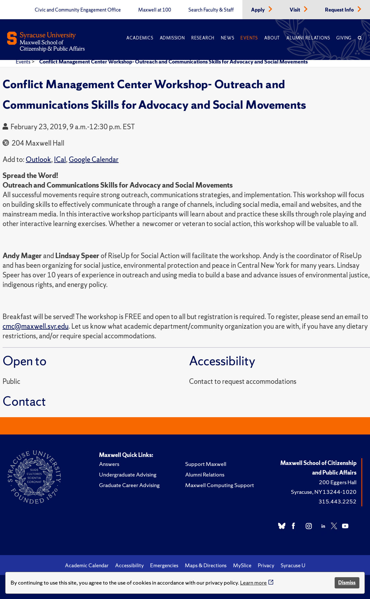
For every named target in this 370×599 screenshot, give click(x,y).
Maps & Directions (206, 565)
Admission (172, 38)
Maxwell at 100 (154, 10)
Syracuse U (293, 565)
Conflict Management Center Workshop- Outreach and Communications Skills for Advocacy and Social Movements (173, 61)
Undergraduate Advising (128, 474)
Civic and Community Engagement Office (78, 10)
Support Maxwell (205, 464)
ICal (60, 159)
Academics (139, 38)
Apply (258, 10)
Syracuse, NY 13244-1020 (323, 491)
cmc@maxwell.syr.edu (35, 326)
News (227, 38)
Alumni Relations (308, 38)
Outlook (38, 159)
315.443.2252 (337, 501)
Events (249, 38)
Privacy (266, 565)
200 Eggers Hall (337, 482)
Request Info (340, 10)
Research (202, 38)
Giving (343, 38)
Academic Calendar (87, 565)
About (272, 38)
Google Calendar (94, 159)
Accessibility (129, 565)
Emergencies (164, 565)
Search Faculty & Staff (211, 10)
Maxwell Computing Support (219, 485)
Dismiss (347, 582)
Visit (295, 10)
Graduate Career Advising (129, 485)
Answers (109, 464)
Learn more (253, 582)
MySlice (242, 565)
